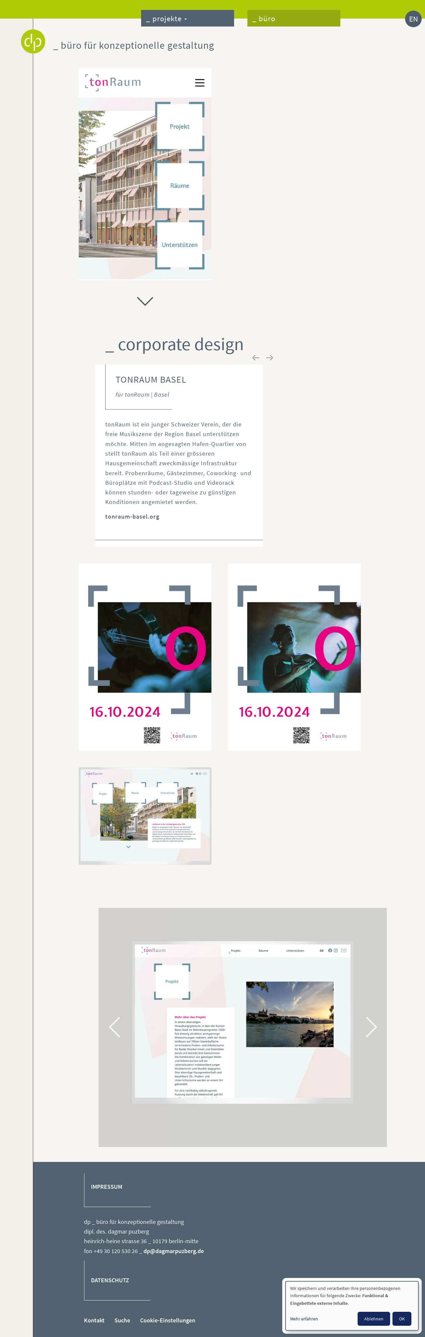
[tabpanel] (243, 1022)
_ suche (389, 19)
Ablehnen (373, 1319)
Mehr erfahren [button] (304, 1319)
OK (402, 1319)
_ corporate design (174, 344)
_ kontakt (363, 19)
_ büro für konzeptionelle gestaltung (133, 45)
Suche (122, 1320)
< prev (256, 357)
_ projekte (166, 18)
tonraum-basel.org (132, 516)
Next (370, 1027)
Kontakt (94, 1320)
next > (269, 357)
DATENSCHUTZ (110, 1280)
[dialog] (352, 1305)
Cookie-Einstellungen (167, 1320)
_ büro (263, 18)
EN (413, 19)
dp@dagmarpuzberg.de (173, 1251)
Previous (115, 1027)
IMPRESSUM (106, 1186)
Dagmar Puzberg (33, 41)
